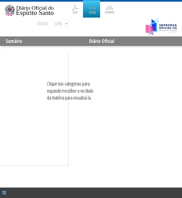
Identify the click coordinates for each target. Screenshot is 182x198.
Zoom (42, 23)
